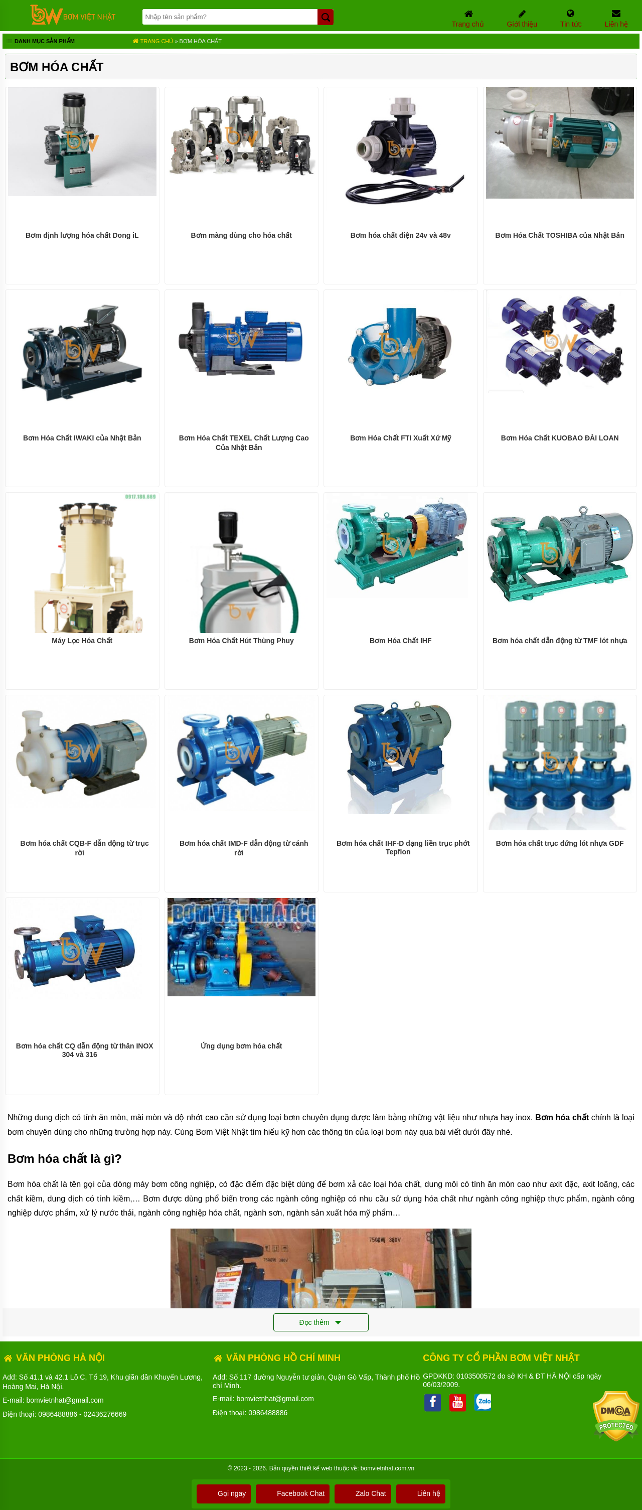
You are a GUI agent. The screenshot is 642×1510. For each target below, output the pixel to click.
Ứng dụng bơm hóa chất (241, 1046)
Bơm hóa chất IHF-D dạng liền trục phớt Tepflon (403, 847)
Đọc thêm (321, 1322)
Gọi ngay (224, 1493)
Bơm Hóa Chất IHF (401, 641)
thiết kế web (316, 1468)
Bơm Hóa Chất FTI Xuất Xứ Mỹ (400, 438)
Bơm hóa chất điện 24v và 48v (401, 235)
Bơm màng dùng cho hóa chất (241, 235)
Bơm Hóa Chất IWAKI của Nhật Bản (82, 438)
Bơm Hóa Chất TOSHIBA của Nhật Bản (560, 235)
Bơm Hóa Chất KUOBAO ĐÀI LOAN (560, 438)
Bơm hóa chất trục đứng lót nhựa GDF (560, 843)
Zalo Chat (363, 1493)
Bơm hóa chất (201, 41)
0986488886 (57, 1414)
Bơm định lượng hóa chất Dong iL (82, 235)
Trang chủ (152, 41)
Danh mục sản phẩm (40, 42)
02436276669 (105, 1414)
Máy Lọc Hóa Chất (82, 641)
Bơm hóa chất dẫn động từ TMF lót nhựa (560, 641)
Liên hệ (420, 1493)
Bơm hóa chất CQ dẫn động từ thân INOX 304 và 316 (84, 1050)
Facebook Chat (293, 1493)
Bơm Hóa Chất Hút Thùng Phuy (241, 641)
